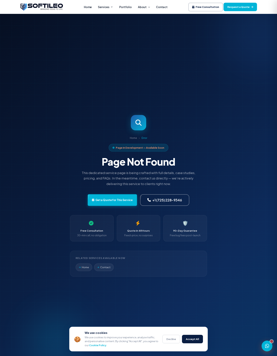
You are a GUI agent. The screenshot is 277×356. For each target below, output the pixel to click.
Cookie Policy (97, 345)
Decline (171, 339)
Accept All (192, 339)
